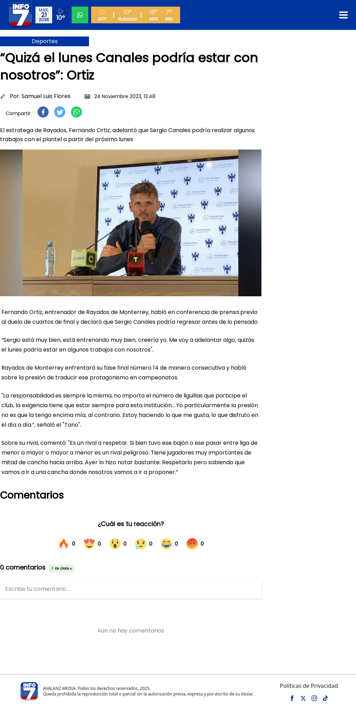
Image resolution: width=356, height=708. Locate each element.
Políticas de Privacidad (309, 686)
